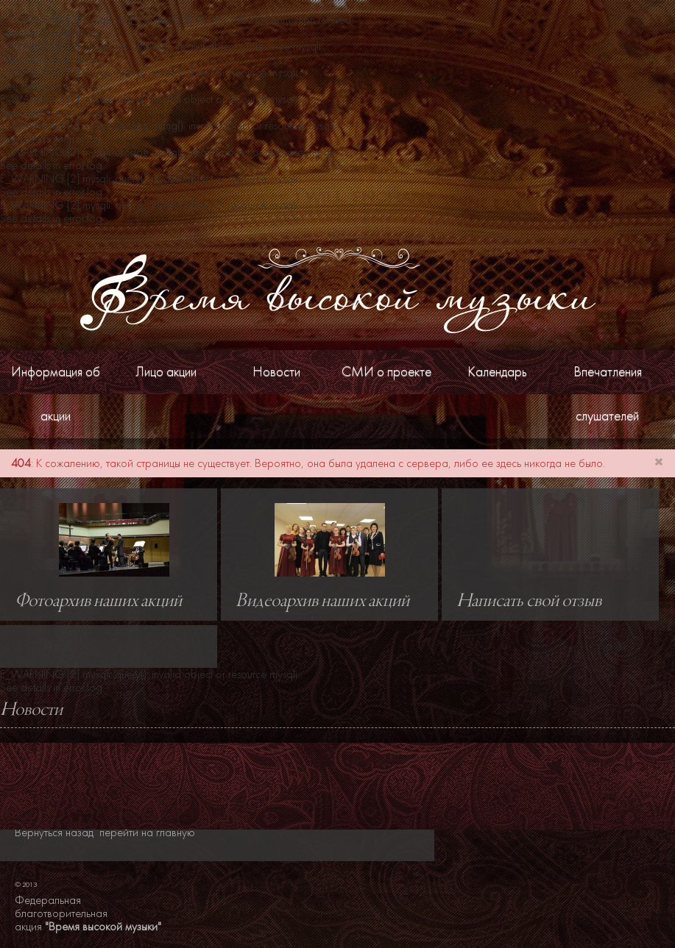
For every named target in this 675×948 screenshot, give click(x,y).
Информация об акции (55, 394)
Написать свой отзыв (528, 601)
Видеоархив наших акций (322, 601)
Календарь (497, 371)
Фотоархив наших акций (98, 601)
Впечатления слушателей (607, 394)
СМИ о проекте (386, 371)
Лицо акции (166, 371)
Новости (276, 371)
